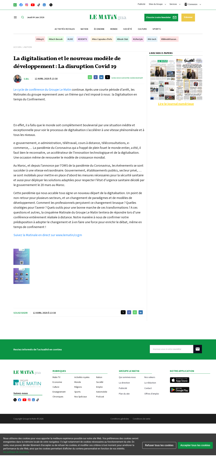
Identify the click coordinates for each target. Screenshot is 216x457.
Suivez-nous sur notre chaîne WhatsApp (127, 78)
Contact (148, 388)
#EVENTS (82, 39)
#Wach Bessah (56, 39)
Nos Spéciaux (80, 396)
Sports (157, 29)
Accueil (17, 47)
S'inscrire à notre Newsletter (161, 17)
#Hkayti (40, 39)
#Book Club (122, 39)
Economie (57, 382)
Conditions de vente (141, 418)
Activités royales (65, 29)
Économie (99, 29)
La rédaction (150, 382)
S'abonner (188, 17)
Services (175, 4)
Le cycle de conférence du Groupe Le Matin (42, 89)
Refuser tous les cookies (159, 445)
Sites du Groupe (157, 4)
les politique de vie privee (15, 452)
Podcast (100, 396)
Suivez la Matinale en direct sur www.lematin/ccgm (47, 235)
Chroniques (58, 396)
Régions (78, 386)
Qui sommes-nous (127, 377)
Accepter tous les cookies (195, 445)
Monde (114, 29)
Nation (84, 29)
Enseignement (59, 391)
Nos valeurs (149, 377)
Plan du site (124, 393)
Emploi (99, 386)
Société (127, 29)
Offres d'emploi (151, 393)
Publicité (141, 4)
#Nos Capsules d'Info (102, 39)
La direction (124, 382)
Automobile (101, 391)
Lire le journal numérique (176, 104)
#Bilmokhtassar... (169, 39)
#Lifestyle (138, 39)
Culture (142, 29)
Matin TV (56, 377)
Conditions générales (119, 418)
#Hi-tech (152, 39)
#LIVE (70, 39)
